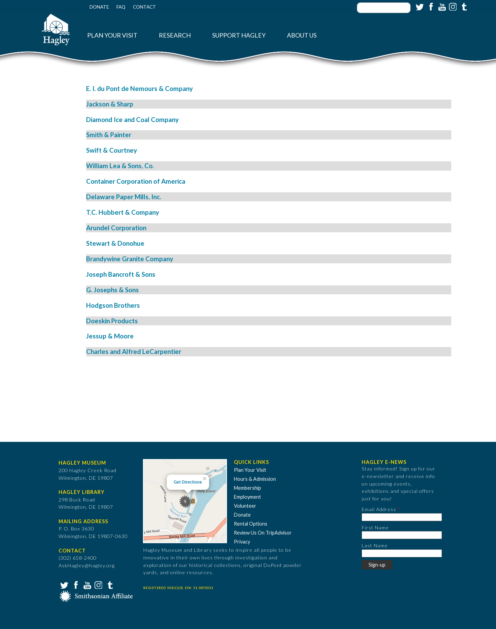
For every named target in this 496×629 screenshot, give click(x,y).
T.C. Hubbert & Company (122, 212)
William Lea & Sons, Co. (120, 166)
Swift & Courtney (111, 150)
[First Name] (402, 535)
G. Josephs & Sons (112, 290)
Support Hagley (239, 35)
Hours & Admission (255, 479)
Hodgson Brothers (113, 305)
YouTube (441, 6)
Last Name (375, 545)
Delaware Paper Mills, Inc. (123, 197)
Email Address (379, 509)
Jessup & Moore (110, 336)
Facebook (430, 6)
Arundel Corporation (116, 228)
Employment (247, 497)
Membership (247, 488)
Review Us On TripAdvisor (263, 533)
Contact (144, 7)
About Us (302, 35)
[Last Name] (402, 553)
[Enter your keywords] (384, 7)
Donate (99, 7)
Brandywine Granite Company (129, 259)
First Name (375, 527)
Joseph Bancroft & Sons (120, 274)
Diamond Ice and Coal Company (132, 119)
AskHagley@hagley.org (87, 565)
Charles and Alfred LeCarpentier (133, 351)
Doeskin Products (112, 321)
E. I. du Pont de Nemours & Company (139, 88)
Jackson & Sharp (109, 104)
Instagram (452, 6)
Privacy (242, 542)
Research (175, 35)
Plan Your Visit (112, 35)
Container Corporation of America (135, 181)
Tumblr (463, 6)
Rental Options (250, 524)
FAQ (120, 7)
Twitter (419, 6)
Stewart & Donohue (115, 243)
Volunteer (245, 506)
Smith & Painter (108, 135)
